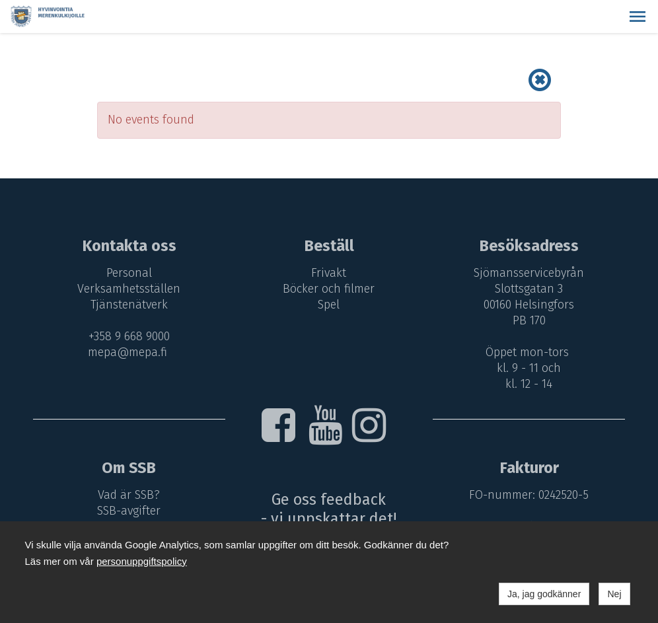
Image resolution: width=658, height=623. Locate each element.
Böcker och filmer (329, 288)
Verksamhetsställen (128, 288)
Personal (129, 273)
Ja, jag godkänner (544, 594)
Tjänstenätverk (129, 304)
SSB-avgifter (129, 510)
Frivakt (328, 273)
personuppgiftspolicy (141, 561)
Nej (614, 594)
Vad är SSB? (129, 495)
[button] (637, 16)
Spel (329, 304)
